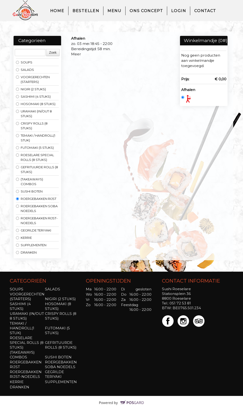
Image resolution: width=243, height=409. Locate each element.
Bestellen (86, 11)
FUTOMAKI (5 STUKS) (35, 147)
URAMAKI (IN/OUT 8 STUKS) (34, 113)
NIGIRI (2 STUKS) (31, 89)
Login (178, 11)
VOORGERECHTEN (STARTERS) (33, 79)
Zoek (53, 52)
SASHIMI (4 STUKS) (33, 96)
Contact (205, 11)
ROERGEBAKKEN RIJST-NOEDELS (37, 220)
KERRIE (24, 238)
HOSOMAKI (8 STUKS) (35, 104)
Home (57, 11)
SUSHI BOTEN (29, 191)
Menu (114, 11)
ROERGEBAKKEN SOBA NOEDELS (37, 208)
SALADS (25, 70)
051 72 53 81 (180, 303)
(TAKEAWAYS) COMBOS (29, 181)
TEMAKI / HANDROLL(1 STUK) (35, 138)
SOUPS (24, 62)
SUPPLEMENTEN (31, 245)
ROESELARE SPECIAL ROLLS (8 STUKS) (35, 157)
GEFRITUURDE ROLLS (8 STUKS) (37, 169)
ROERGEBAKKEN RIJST (36, 199)
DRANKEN (26, 252)
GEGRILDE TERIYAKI (33, 230)
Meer (76, 54)
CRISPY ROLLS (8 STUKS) (32, 125)
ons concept (146, 11)
